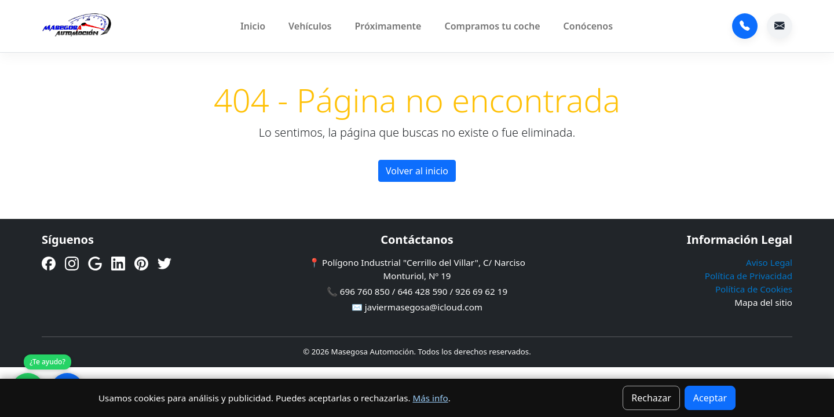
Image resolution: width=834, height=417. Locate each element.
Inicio (252, 26)
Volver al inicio (417, 170)
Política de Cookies (753, 289)
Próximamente (387, 26)
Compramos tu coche (492, 26)
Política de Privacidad (748, 275)
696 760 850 (745, 26)
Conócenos (588, 26)
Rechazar (651, 398)
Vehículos (309, 26)
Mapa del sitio (763, 302)
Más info (430, 398)
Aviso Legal (769, 262)
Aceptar (710, 398)
